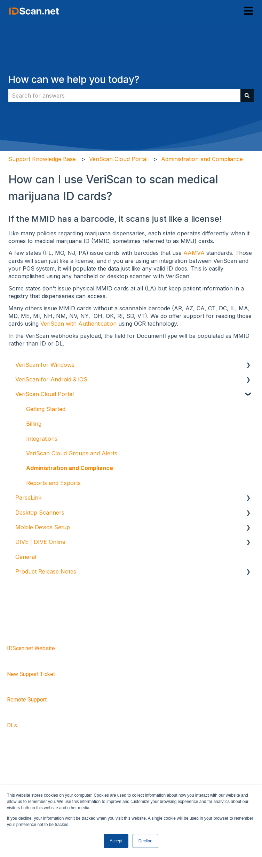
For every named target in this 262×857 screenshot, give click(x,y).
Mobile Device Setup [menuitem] (42, 527)
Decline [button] (145, 841)
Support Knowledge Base (42, 159)
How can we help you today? (73, 79)
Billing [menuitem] (33, 423)
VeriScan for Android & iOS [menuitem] (51, 379)
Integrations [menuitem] (41, 438)
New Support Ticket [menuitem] (31, 674)
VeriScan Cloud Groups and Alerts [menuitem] (71, 453)
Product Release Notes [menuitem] (45, 571)
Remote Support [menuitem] (27, 699)
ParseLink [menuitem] (28, 497)
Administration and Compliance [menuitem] (69, 467)
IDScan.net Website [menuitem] (31, 648)
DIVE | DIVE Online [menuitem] (40, 541)
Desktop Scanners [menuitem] (39, 512)
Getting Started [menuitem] (45, 408)
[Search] (247, 95)
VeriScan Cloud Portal (118, 159)
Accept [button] (116, 841)
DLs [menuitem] (12, 725)
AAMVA (194, 252)
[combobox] (124, 95)
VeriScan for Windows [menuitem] (44, 364)
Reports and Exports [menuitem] (53, 482)
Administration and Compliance (202, 159)
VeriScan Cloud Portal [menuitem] (44, 393)
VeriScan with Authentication (78, 323)
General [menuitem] (25, 556)
